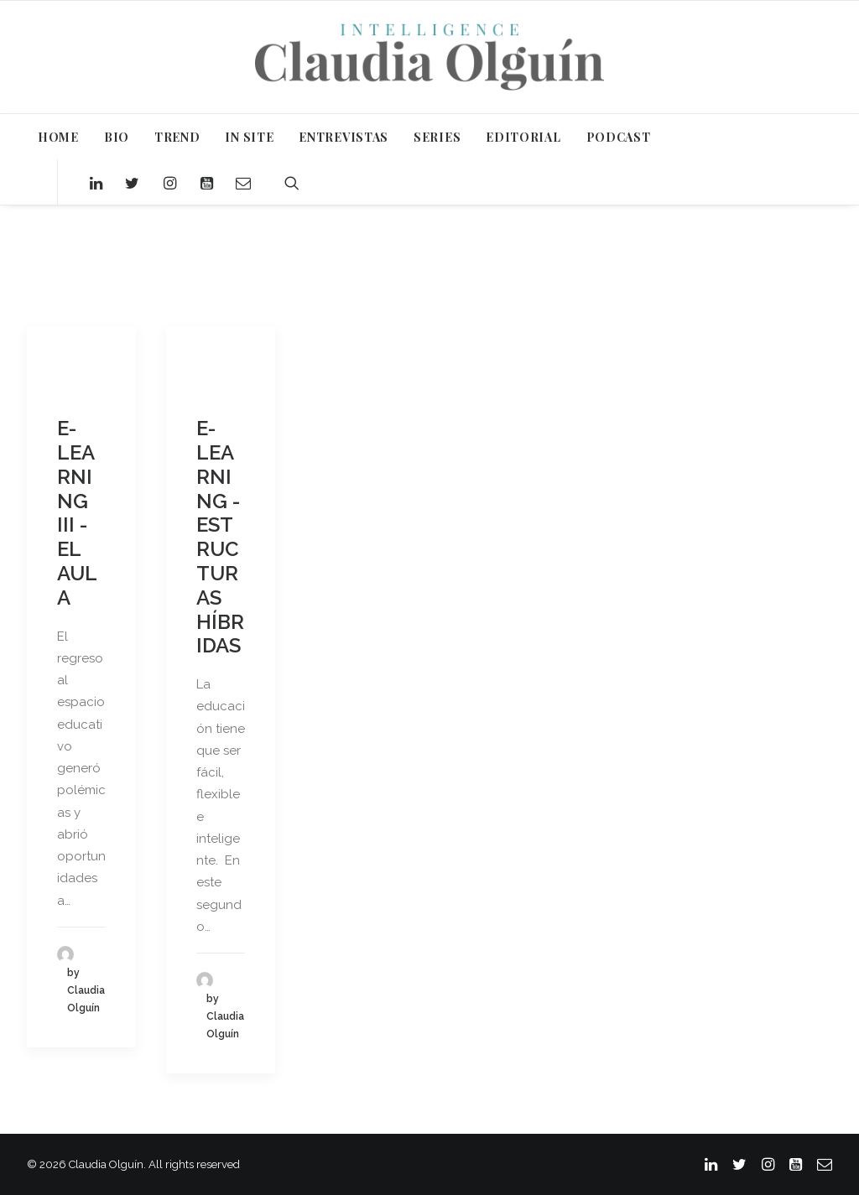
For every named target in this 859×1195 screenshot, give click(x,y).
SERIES (437, 137)
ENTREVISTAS (343, 137)
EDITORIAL (523, 137)
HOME (58, 137)
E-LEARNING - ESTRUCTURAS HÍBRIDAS (220, 536)
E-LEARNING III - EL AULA (77, 513)
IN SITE (249, 137)
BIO (116, 137)
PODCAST (618, 137)
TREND (177, 137)
